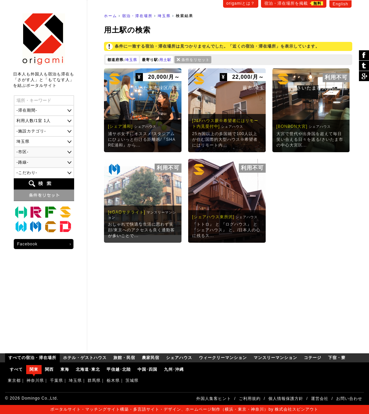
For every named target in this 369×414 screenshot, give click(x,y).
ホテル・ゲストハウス (21, 212)
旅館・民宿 (36, 212)
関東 (34, 369)
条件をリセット (195, 60)
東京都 (14, 380)
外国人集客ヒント (213, 398)
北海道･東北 (88, 369)
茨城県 (132, 380)
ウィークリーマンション (21, 227)
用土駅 (165, 60)
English (340, 4)
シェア (364, 55)
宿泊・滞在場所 (137, 16)
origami (43, 39)
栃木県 (113, 380)
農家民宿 (51, 212)
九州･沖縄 (174, 369)
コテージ (51, 227)
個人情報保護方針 (285, 398)
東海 (64, 369)
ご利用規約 (250, 398)
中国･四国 (147, 369)
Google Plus (364, 76)
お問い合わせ (349, 398)
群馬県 (94, 380)
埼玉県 (164, 16)
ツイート (364, 66)
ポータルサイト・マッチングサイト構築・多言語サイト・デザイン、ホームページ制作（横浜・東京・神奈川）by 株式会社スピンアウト (184, 409)
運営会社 (319, 398)
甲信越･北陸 (119, 369)
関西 (49, 369)
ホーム (110, 16)
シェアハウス (65, 212)
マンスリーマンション (36, 227)
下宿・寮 (65, 227)
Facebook (27, 244)
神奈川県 (35, 380)
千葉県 (56, 380)
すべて (16, 369)
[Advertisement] (228, 296)
